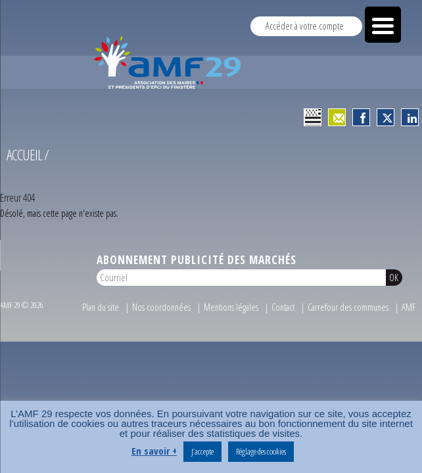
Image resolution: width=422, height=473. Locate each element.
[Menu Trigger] (383, 25)
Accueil (24, 160)
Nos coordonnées (161, 312)
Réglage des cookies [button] (261, 451)
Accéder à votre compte (305, 26)
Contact (282, 312)
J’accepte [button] (202, 451)
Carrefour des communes (348, 312)
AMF (408, 312)
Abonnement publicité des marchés (196, 265)
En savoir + (154, 450)
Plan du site (100, 312)
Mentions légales (231, 312)
